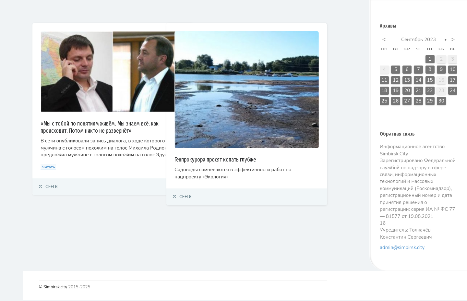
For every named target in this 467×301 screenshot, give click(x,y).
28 (418, 102)
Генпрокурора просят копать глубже (280, 134)
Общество (16, 118)
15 (430, 81)
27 (407, 102)
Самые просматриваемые (198, 11)
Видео (12, 189)
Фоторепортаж (21, 175)
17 (453, 81)
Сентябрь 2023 (418, 41)
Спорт (12, 146)
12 (396, 81)
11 (384, 81)
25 (384, 102)
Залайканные (142, 11)
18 (384, 92)
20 (407, 92)
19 (396, 92)
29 (430, 102)
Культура (15, 132)
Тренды (13, 160)
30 (441, 102)
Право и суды (19, 104)
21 (418, 92)
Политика (15, 75)
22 (430, 92)
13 (407, 81)
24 (453, 92)
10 (453, 70)
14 (418, 81)
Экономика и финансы (27, 89)
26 (396, 102)
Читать (113, 156)
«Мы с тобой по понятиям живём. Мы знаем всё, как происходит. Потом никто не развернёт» (159, 110)
